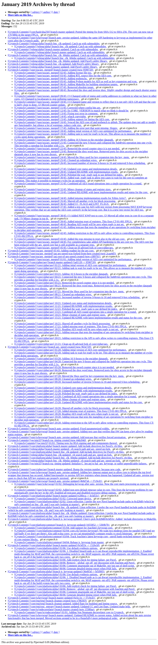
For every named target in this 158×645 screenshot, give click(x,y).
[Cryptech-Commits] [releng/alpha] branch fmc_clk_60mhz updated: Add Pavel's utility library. (58, 61)
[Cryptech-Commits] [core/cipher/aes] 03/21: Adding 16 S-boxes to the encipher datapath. (61, 274)
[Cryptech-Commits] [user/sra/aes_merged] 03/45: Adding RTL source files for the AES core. (63, 75)
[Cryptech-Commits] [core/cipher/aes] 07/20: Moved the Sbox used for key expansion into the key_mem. (69, 376)
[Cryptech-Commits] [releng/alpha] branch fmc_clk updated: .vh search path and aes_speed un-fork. (60, 454)
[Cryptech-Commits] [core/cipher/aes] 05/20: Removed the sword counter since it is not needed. (64, 367)
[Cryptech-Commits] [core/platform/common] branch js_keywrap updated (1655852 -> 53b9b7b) (59, 524)
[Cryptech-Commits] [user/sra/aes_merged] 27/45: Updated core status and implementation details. (66, 169)
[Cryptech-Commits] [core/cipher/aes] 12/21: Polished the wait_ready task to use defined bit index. (66, 309)
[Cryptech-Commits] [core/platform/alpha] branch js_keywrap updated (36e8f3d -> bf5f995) (56, 571)
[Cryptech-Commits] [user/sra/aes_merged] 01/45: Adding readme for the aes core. (51, 250)
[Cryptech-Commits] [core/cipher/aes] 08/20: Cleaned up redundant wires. (53, 379)
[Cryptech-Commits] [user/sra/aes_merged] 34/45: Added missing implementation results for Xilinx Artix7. (70, 198)
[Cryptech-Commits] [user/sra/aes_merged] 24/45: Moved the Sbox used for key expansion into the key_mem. (72, 157)
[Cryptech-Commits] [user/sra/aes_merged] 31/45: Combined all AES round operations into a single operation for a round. (78, 183)
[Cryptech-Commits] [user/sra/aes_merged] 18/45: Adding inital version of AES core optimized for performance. (73, 131)
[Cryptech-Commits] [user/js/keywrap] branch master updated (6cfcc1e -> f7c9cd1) (52, 597)
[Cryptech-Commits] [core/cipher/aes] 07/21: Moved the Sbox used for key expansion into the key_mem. (69, 291)
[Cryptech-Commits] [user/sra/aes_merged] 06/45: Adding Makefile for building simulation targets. (66, 84)
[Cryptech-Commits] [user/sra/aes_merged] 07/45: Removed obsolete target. (54, 87)
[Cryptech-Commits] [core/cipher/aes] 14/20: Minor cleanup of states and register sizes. (60, 399)
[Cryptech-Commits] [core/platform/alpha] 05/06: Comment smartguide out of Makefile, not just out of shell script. (74, 565)
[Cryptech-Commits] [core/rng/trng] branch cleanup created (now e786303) (47, 600)
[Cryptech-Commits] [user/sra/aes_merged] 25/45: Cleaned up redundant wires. (56, 160)
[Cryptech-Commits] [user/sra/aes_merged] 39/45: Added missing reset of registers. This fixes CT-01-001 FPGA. (73, 221)
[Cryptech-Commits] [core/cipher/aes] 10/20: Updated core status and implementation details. (63, 387)
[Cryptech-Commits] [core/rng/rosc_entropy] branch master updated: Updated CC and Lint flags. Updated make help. (69, 606)
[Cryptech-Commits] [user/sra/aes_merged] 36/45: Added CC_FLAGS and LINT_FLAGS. (62, 204)
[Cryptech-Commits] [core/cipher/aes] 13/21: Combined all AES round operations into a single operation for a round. (75, 312)
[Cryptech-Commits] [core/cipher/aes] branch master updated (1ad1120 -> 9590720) (52, 262)
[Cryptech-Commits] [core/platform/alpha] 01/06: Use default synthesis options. (56, 548)
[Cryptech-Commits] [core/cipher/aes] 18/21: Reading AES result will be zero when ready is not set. (66, 329)
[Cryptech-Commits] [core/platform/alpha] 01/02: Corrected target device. (53, 498)
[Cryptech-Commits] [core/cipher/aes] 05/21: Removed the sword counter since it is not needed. (64, 282)
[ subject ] (36, 12)
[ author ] (47, 12)
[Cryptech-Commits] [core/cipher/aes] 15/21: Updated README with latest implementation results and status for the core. (78, 317)
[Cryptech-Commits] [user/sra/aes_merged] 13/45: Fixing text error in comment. (56, 113)
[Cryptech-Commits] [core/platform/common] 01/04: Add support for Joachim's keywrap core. (64, 527)
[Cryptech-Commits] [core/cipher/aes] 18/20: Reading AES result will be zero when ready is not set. (66, 414)
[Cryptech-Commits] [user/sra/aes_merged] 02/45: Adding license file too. (53, 72)
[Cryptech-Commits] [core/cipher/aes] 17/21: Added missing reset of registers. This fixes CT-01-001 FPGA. (71, 326)
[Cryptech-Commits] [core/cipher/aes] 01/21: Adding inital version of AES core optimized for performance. (70, 265)
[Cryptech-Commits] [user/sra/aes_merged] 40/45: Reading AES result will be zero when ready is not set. (69, 224)
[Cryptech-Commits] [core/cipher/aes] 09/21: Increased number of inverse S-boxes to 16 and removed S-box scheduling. (77, 297)
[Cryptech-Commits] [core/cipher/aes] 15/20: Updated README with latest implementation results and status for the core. (78, 402)
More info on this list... (20, 15)
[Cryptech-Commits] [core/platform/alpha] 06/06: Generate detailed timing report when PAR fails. (66, 568)
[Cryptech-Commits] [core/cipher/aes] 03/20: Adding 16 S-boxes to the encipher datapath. (61, 358)
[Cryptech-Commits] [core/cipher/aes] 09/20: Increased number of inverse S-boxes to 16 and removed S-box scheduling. (77, 382)
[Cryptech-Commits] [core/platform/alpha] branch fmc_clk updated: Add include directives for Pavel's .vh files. (66, 452)
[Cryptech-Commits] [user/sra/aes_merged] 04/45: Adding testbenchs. (51, 78)
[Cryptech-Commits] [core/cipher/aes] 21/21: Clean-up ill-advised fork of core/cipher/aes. (61, 344)
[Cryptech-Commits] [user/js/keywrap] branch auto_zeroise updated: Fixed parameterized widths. (59, 428)
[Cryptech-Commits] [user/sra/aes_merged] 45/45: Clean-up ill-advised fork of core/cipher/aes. (64, 247)
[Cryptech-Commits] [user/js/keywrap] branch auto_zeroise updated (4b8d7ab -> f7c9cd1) (55, 481)
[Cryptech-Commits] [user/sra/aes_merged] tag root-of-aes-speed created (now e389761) (54, 256)
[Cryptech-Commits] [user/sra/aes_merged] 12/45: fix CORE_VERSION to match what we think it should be (71, 110)
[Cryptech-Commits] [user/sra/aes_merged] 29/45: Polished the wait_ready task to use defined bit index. (69, 174)
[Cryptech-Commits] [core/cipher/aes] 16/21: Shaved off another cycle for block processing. (62, 323)
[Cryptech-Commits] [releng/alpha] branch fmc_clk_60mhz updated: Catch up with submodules (58, 55)
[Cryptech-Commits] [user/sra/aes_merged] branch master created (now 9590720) (51, 69)
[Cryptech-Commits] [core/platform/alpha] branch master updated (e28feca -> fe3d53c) (54, 495)
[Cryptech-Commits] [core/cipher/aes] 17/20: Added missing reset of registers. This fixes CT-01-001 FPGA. (71, 411)
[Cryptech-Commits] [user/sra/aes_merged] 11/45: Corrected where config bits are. (57, 107)
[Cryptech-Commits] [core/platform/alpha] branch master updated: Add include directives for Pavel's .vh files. (65, 446)
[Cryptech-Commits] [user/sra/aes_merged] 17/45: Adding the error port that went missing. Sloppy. (66, 128)
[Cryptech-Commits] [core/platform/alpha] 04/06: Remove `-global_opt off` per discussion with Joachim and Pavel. (75, 562)
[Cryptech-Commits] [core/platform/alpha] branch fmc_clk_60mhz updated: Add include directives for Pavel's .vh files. (70, 457)
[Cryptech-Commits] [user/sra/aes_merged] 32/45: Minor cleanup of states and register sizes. (63, 189)
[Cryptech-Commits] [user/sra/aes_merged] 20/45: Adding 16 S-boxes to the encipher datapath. (64, 139)
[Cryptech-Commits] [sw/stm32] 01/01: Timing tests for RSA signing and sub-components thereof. (66, 443)
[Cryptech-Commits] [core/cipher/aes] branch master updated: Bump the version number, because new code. (65, 469)
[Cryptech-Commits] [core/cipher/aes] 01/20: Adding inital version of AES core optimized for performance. (70, 349)
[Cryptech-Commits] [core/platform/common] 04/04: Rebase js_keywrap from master (59, 542)
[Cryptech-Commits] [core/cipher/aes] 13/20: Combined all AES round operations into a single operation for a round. (75, 396)
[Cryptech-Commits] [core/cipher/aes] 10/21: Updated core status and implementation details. (63, 303)
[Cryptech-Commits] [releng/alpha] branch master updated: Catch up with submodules (53, 49)
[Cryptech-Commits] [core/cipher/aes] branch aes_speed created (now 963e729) (50, 347)
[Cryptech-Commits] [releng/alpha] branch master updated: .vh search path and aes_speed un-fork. (59, 449)
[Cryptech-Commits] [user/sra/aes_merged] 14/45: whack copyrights (50, 116)
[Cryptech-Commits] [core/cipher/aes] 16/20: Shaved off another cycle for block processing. (62, 408)
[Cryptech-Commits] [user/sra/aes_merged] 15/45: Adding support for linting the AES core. (62, 119)
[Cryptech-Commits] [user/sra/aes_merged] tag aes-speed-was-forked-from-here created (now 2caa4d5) (62, 253)
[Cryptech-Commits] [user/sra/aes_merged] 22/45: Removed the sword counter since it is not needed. (67, 148)
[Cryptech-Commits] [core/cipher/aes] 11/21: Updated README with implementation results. (63, 306)
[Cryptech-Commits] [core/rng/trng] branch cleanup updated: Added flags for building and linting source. (63, 603)
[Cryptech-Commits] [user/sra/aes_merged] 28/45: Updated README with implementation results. (66, 171)
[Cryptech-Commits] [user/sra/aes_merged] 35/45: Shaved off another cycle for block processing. (65, 201)
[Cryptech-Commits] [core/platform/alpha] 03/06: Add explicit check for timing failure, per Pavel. (65, 559)
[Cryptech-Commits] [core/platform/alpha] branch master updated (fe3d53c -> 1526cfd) (54, 545)
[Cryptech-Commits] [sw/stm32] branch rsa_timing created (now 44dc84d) (47, 440)
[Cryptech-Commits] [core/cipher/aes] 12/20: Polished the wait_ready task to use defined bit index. (66, 393)
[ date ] (55, 12)
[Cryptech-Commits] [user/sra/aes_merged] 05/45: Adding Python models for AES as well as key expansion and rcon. (76, 81)
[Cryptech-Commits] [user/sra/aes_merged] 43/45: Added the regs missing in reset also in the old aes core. (70, 239)
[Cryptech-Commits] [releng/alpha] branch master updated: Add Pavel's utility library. (53, 66)
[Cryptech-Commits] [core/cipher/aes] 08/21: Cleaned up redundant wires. (53, 294)
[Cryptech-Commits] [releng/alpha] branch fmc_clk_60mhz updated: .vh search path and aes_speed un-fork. (64, 460)
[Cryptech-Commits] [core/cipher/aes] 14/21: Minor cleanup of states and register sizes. (60, 314)
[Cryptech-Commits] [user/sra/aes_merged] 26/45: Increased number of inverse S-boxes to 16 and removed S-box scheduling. (80, 163)
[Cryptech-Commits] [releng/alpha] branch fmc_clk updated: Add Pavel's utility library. (54, 64)
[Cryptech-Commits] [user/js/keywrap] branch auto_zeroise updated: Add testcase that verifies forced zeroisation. (67, 437)
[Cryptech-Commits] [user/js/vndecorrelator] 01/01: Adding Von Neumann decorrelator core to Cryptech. (69, 612)
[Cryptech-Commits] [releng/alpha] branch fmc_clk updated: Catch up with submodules (54, 43)
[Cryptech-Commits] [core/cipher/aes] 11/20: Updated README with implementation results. (63, 390)
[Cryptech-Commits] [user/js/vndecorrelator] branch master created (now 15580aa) (51, 609)
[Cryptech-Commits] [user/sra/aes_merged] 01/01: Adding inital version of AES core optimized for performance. (73, 259)
